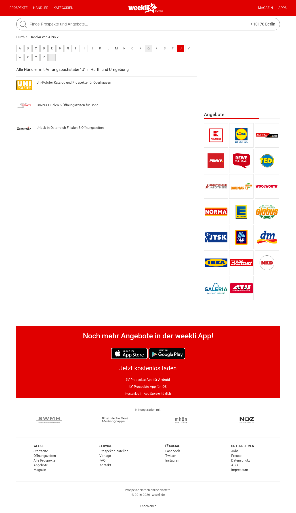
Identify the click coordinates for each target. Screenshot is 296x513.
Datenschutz (240, 460)
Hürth (20, 37)
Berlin (159, 11)
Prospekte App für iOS (148, 387)
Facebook (172, 451)
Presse (236, 456)
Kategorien (63, 8)
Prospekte (18, 8)
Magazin (265, 8)
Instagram (172, 460)
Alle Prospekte (44, 460)
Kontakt (105, 465)
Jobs (235, 451)
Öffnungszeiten (45, 456)
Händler (40, 8)
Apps (282, 8)
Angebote (41, 465)
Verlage (105, 456)
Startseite (41, 451)
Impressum (239, 470)
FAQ (102, 460)
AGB (234, 465)
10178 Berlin (263, 24)
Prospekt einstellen (113, 451)
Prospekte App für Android (148, 380)
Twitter (170, 456)
